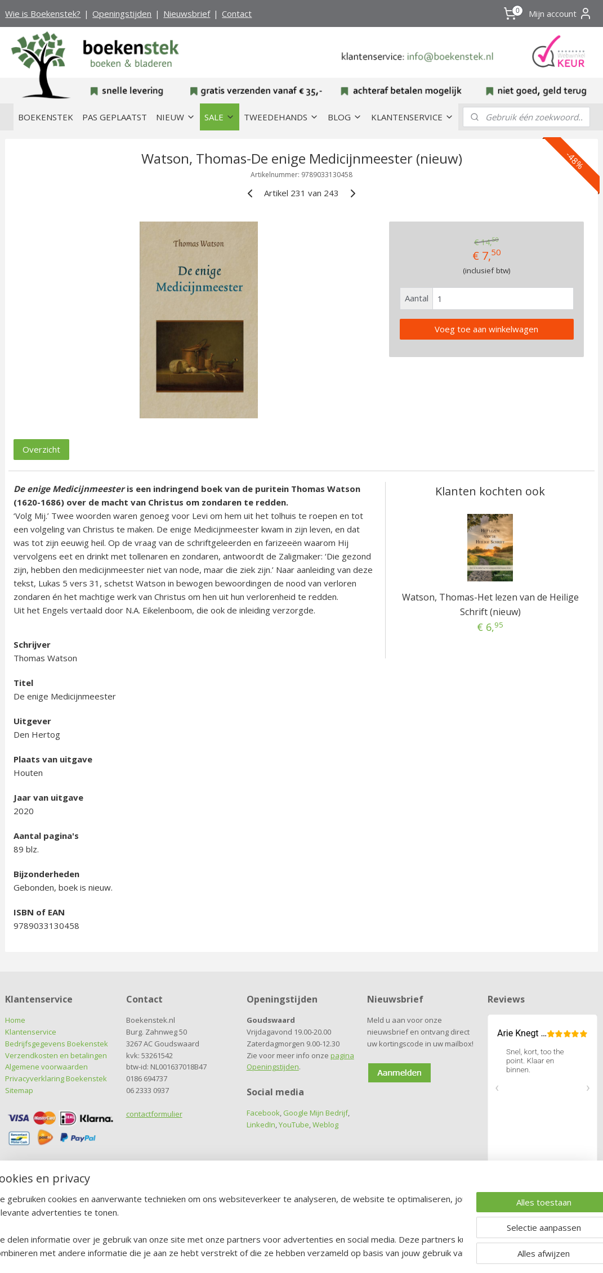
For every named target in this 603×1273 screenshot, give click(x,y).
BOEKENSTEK (45, 117)
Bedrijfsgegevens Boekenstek (56, 1044)
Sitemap (19, 1090)
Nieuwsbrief (186, 13)
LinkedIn (261, 1124)
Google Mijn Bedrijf (315, 1113)
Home (15, 1020)
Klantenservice (30, 1032)
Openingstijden (121, 13)
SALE (219, 117)
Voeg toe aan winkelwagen (486, 329)
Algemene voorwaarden (46, 1067)
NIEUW (175, 117)
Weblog (325, 1124)
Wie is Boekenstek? (43, 13)
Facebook (263, 1113)
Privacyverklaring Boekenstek (56, 1078)
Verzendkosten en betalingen (56, 1055)
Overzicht (41, 449)
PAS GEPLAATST (114, 117)
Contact (237, 13)
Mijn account (560, 13)
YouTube (294, 1124)
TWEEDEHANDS (281, 117)
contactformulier (154, 1114)
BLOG (345, 117)
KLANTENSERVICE (412, 117)
